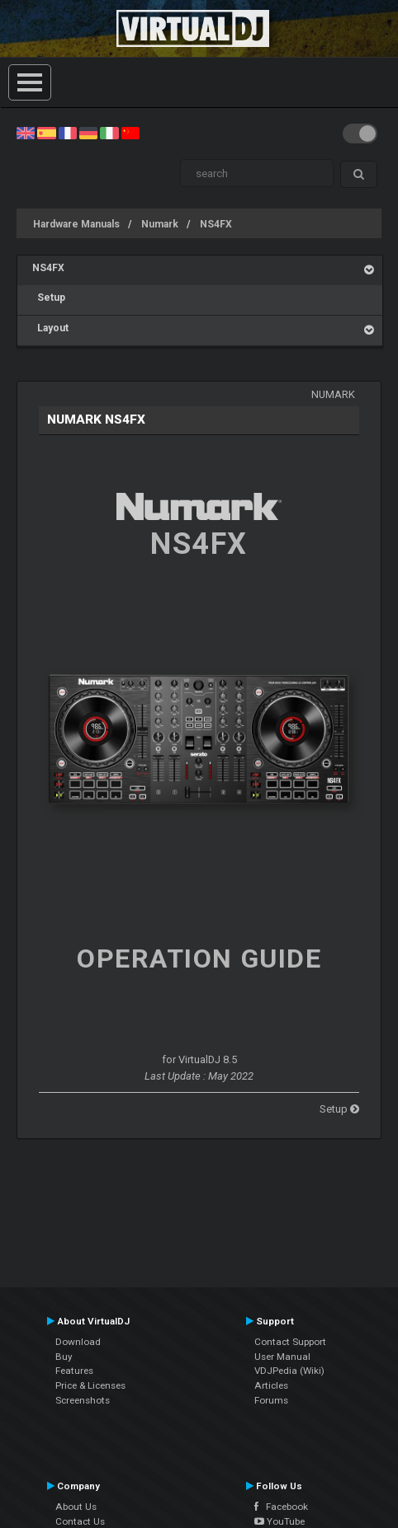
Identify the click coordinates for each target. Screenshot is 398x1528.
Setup (48, 297)
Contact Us (80, 1521)
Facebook (281, 1506)
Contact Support (290, 1342)
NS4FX (216, 224)
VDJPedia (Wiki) (289, 1370)
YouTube (279, 1521)
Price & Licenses (90, 1385)
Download (78, 1342)
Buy (64, 1356)
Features (74, 1370)
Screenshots (82, 1400)
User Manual (282, 1356)
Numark (159, 224)
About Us (76, 1506)
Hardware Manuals (76, 224)
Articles (271, 1385)
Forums (271, 1400)
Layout (50, 328)
